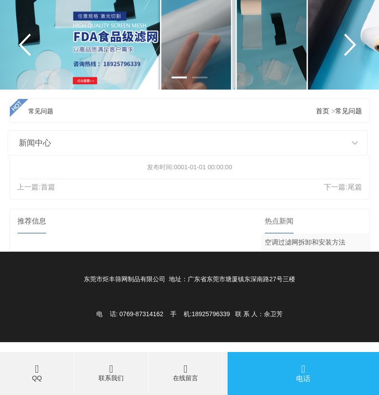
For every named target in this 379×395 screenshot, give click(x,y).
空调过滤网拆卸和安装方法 (305, 242)
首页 (322, 111)
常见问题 (348, 111)
